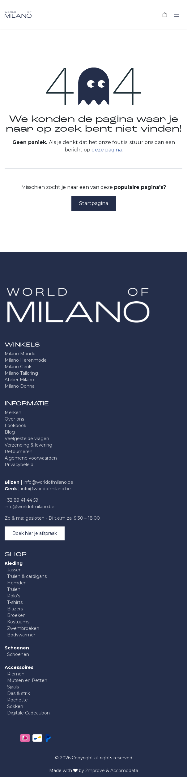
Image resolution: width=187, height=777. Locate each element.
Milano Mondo (20, 353)
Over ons (14, 419)
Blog (10, 432)
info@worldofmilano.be (48, 482)
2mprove (95, 770)
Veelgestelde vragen (27, 438)
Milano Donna (20, 386)
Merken (13, 412)
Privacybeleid (19, 464)
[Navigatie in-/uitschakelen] (176, 14)
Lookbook (15, 425)
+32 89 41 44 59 (21, 500)
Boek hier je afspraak (34, 533)
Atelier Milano (19, 379)
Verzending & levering (28, 445)
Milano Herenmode (26, 360)
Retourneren (18, 451)
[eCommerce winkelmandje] (164, 14)
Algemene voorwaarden (31, 458)
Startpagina (93, 203)
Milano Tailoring (21, 373)
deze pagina (106, 150)
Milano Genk (18, 366)
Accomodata (124, 770)
